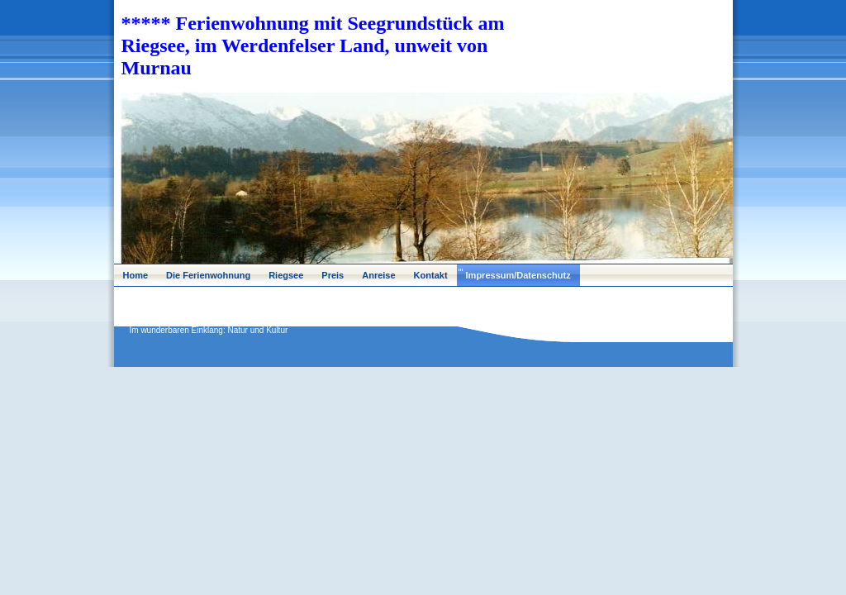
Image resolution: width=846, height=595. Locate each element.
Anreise (378, 275)
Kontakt (431, 275)
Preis (332, 275)
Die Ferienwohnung (208, 275)
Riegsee (286, 275)
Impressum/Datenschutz (518, 275)
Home (136, 275)
